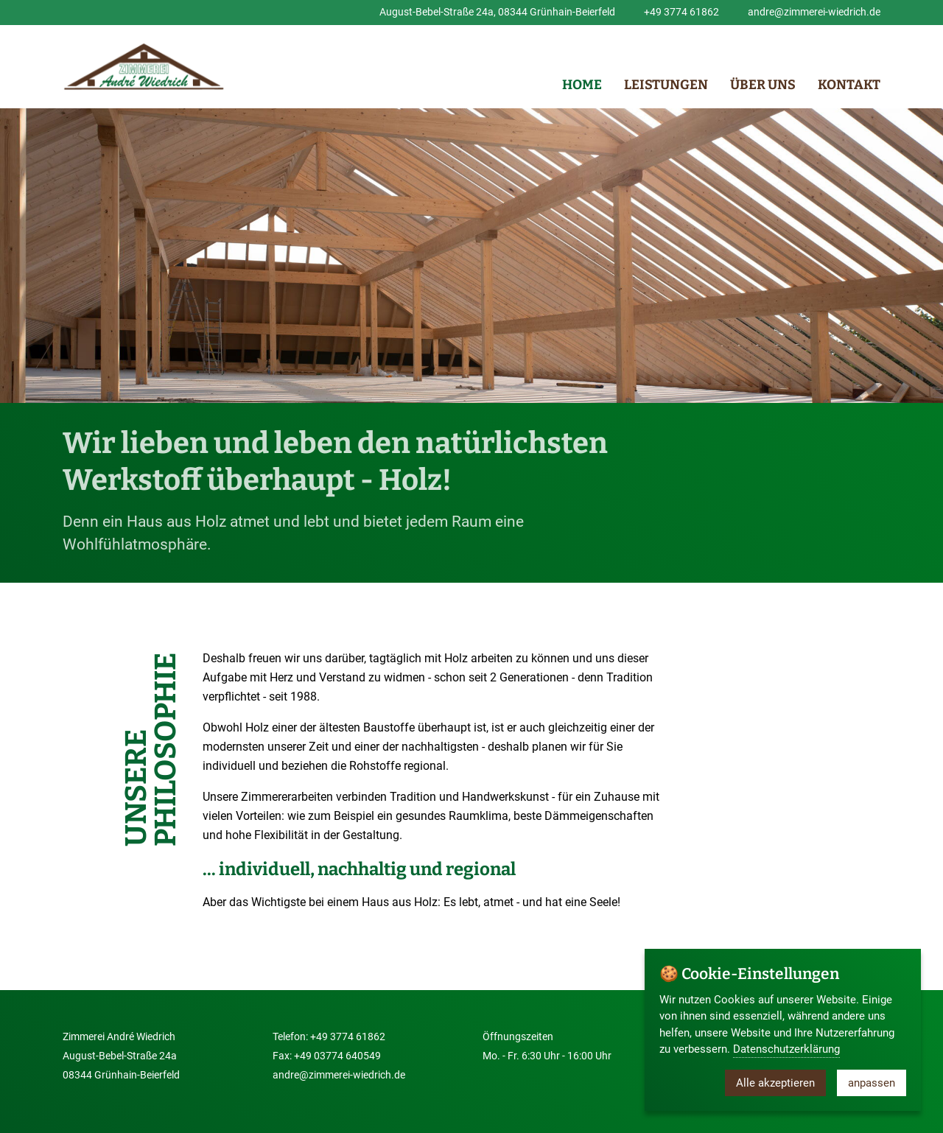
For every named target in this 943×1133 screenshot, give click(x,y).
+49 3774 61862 (681, 12)
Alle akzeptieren (775, 1083)
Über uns (763, 85)
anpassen (871, 1083)
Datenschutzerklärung (786, 1049)
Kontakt (849, 85)
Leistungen (666, 85)
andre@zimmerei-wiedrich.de (814, 12)
